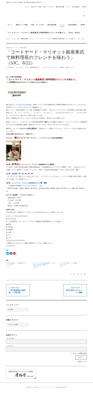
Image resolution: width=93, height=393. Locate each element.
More (83, 25)
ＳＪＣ (68, 7)
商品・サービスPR (48, 7)
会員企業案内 (76, 7)
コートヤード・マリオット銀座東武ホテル (28, 68)
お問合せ (84, 7)
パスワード (10, 346)
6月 (18, 39)
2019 (13, 39)
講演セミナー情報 (36, 7)
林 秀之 (62, 68)
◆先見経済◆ (60, 7)
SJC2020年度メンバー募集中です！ (16, 263)
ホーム (27, 7)
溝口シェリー (70, 68)
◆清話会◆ (24, 39)
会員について (82, 362)
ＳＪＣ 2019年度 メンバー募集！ (68, 263)
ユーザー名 (10, 339)
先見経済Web (51, 16)
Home (8, 39)
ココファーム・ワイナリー (50, 68)
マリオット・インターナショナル (18, 105)
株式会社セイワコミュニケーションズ (44, 387)
